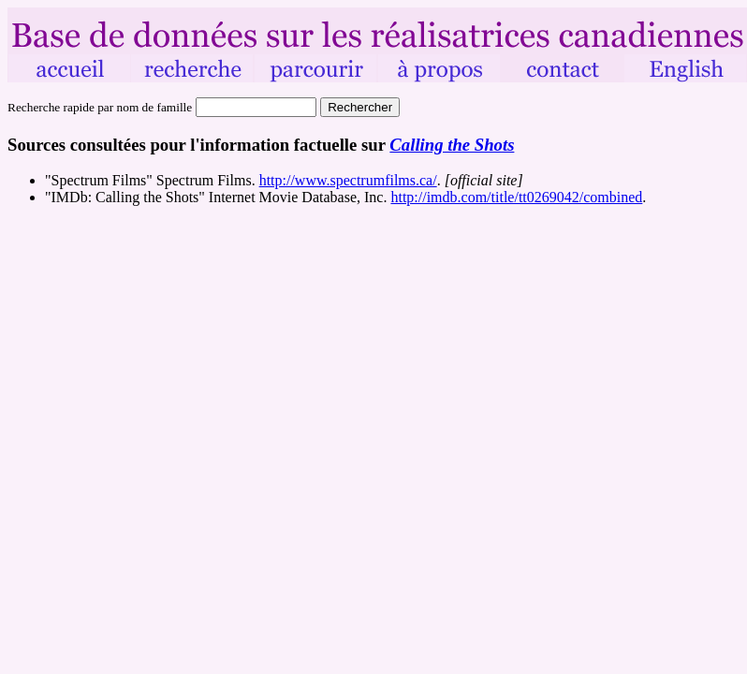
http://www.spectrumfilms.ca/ (348, 180)
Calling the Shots (451, 144)
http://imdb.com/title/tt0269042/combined (516, 197)
